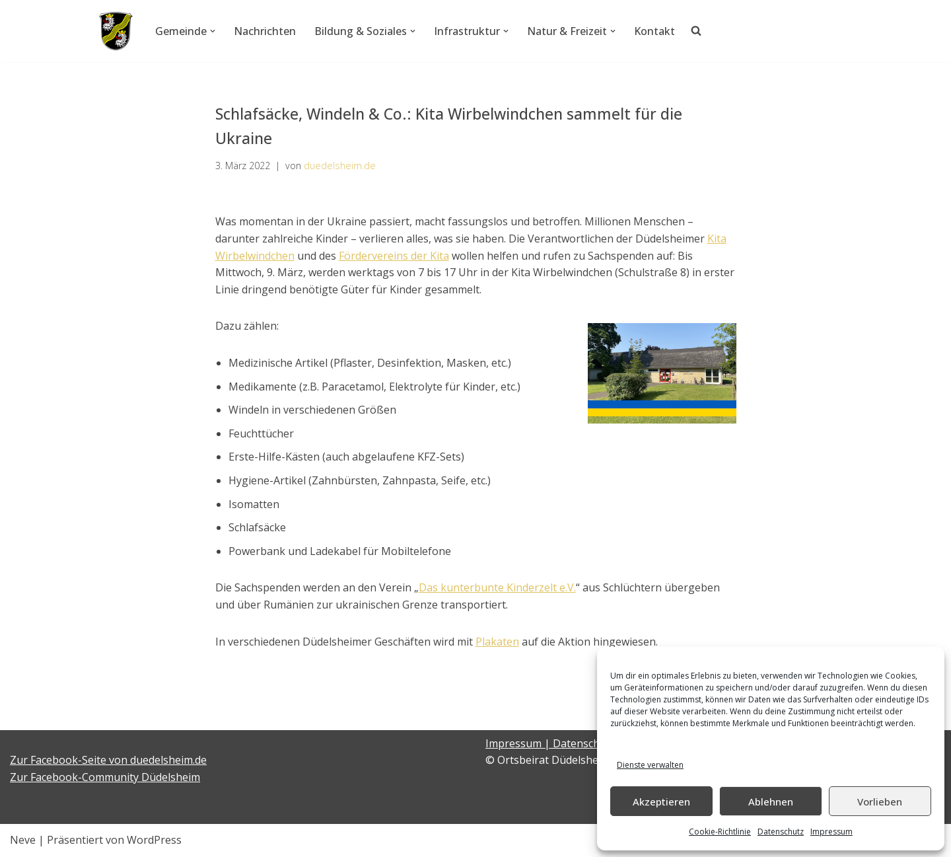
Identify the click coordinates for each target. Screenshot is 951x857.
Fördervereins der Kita (394, 255)
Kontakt (654, 31)
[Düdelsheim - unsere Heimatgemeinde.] (116, 31)
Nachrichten (265, 31)
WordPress (154, 840)
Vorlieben (879, 801)
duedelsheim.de (340, 165)
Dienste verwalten (650, 764)
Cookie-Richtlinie (720, 831)
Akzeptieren (661, 801)
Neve (23, 840)
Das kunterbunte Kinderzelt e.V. (497, 587)
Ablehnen (770, 801)
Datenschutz (780, 831)
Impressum (831, 831)
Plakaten (497, 641)
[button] (212, 31)
